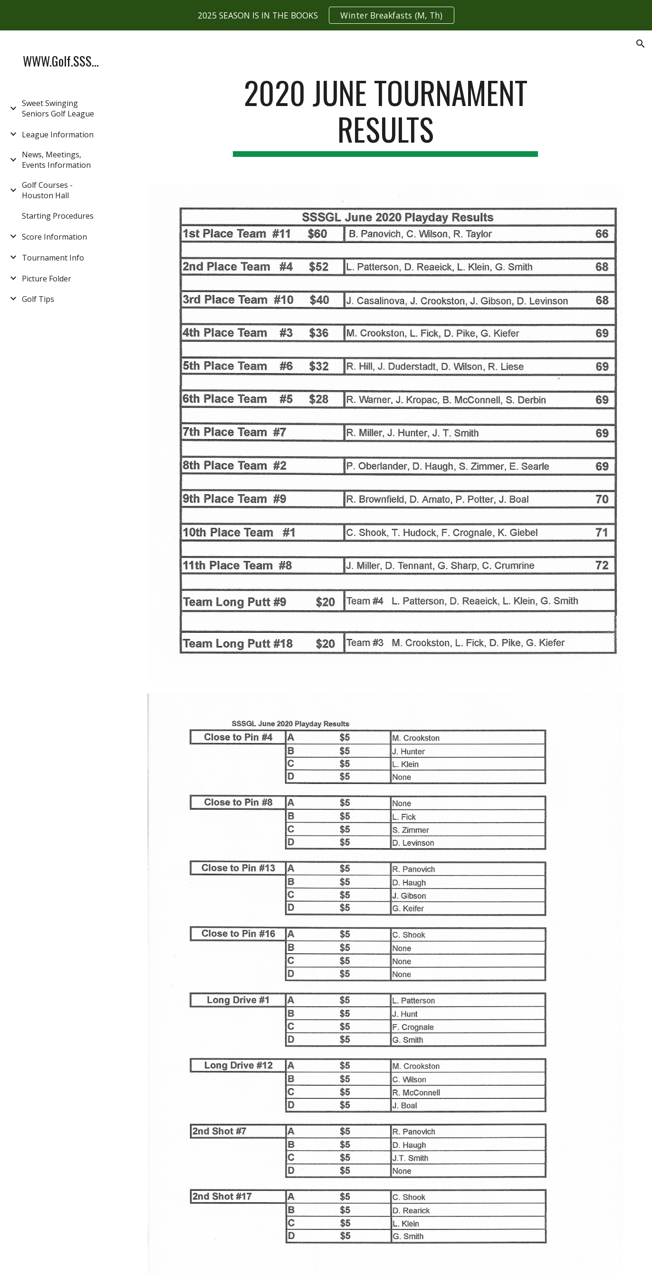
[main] (385, 115)
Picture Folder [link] (46, 278)
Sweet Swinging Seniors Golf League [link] (58, 108)
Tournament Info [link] (53, 257)
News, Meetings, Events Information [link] (56, 159)
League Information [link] (58, 134)
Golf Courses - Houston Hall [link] (47, 190)
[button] (640, 43)
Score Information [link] (54, 237)
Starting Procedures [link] (58, 216)
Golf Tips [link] (38, 299)
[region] (326, 15)
